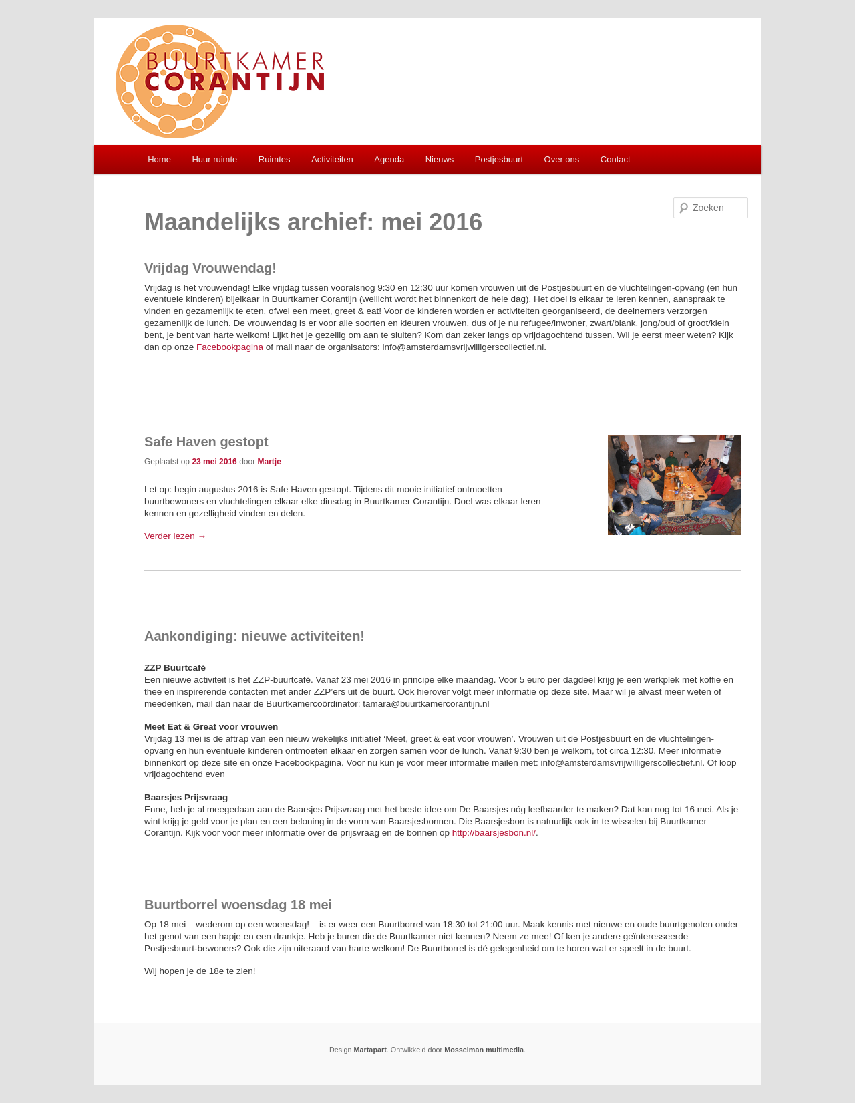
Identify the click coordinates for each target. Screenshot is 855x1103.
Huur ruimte (214, 159)
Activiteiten (332, 159)
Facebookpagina (229, 347)
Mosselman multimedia (484, 1050)
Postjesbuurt (499, 159)
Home (159, 159)
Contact (616, 159)
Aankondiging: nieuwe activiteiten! (254, 636)
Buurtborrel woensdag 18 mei (238, 904)
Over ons (562, 159)
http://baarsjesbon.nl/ (494, 833)
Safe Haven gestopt (206, 441)
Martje (269, 461)
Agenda (389, 159)
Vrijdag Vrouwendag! (210, 268)
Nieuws (439, 159)
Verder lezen (175, 536)
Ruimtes (275, 159)
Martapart (370, 1050)
